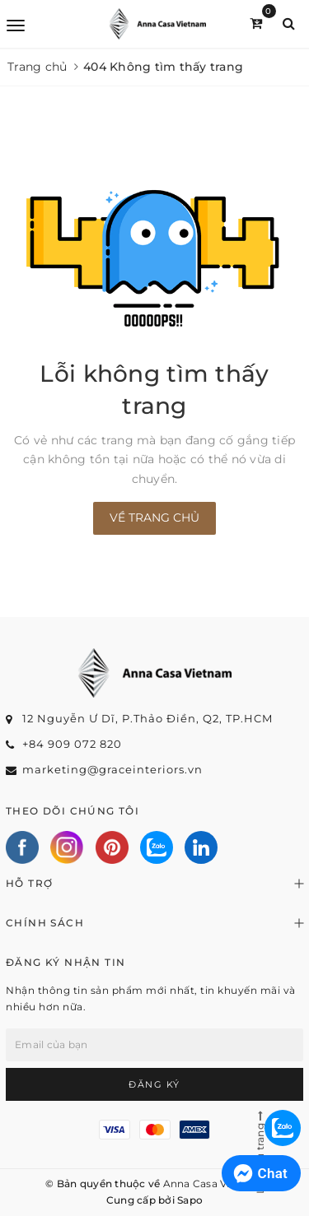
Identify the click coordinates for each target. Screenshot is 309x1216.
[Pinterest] (112, 847)
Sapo (190, 1200)
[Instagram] (66, 847)
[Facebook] (22, 847)
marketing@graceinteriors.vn (112, 769)
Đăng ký (154, 1084)
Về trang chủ (154, 517)
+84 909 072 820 (72, 743)
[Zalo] (156, 847)
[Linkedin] (201, 847)
